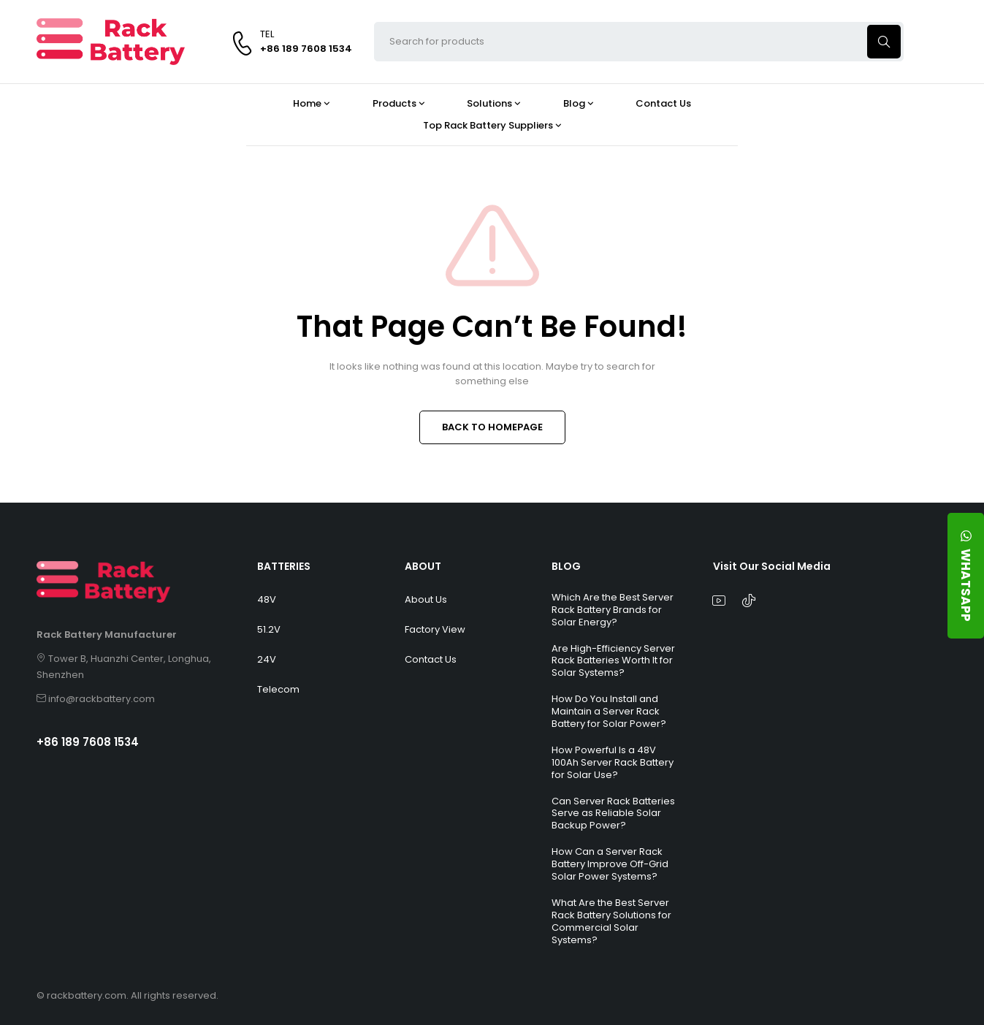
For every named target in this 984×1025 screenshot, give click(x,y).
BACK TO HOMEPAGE (492, 427)
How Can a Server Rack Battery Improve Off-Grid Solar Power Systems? (610, 864)
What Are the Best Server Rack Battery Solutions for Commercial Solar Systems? (611, 921)
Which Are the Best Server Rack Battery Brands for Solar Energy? (613, 609)
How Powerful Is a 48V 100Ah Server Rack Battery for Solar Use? (613, 762)
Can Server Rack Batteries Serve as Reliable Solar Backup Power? (613, 813)
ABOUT (423, 566)
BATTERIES (283, 566)
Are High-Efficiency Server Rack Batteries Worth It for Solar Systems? (613, 660)
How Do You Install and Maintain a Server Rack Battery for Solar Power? (609, 711)
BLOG (566, 566)
